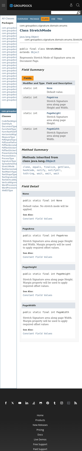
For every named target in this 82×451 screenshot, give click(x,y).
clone (26, 167)
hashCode (28, 170)
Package (34, 19)
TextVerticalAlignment (13, 180)
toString (28, 173)
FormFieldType (9, 129)
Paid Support (40, 449)
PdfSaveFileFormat (11, 142)
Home (40, 415)
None (49, 88)
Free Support (40, 444)
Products (40, 420)
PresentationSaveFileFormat (16, 153)
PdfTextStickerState (11, 150)
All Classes (8, 18)
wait (39, 173)
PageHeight (54, 113)
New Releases (40, 424)
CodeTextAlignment (11, 121)
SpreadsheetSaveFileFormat (16, 164)
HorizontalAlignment (12, 134)
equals (37, 167)
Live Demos (40, 439)
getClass (63, 167)
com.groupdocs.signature (14, 28)
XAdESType (7, 190)
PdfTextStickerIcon (11, 148)
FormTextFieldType (11, 132)
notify (41, 170)
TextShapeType (9, 174)
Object (35, 52)
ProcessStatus (9, 156)
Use (53, 19)
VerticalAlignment (10, 182)
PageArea (52, 97)
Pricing (40, 429)
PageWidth (53, 129)
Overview (22, 19)
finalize (49, 167)
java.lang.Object (29, 37)
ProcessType (8, 158)
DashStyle (7, 124)
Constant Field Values (37, 218)
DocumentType (9, 126)
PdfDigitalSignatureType (14, 140)
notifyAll (54, 170)
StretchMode (8, 166)
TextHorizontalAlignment (14, 169)
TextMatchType (9, 172)
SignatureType (9, 161)
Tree (59, 19)
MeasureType (8, 137)
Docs (40, 434)
